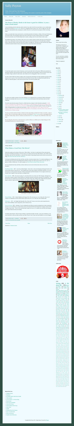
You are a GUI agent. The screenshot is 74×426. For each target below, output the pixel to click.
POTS (67, 362)
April (59, 115)
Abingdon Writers (65, 293)
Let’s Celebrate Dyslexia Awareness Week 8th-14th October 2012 (65, 204)
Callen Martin (62, 338)
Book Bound (58, 310)
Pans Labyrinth (8, 175)
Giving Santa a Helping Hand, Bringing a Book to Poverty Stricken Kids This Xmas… (62, 145)
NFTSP (57, 320)
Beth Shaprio (64, 334)
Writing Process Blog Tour (65, 380)
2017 (58, 84)
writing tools (58, 329)
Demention (8, 394)
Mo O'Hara (62, 358)
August (59, 102)
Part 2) (23, 156)
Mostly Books (8, 401)
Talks (67, 324)
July (59, 104)
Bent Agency (58, 334)
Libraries (61, 357)
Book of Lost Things (63, 337)
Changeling (61, 339)
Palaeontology (63, 322)
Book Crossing (37, 114)
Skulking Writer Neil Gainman (11, 410)
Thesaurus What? (65, 168)
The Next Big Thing (63, 376)
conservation (61, 382)
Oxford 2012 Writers (10, 404)
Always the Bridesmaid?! (64, 240)
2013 (63, 332)
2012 (58, 93)
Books (66, 291)
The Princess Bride (9, 168)
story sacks (57, 386)
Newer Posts (7, 223)
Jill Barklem (64, 353)
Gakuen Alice (63, 347)
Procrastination (64, 323)
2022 (58, 75)
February (60, 119)
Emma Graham (66, 314)
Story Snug (63, 375)
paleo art (61, 385)
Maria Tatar (57, 358)
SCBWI (65, 288)
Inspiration (60, 296)
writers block (65, 328)
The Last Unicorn (8, 205)
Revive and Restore (63, 368)
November (60, 97)
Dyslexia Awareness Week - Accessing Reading (65, 229)
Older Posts (50, 223)
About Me (11, 16)
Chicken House (60, 294)
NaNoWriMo (63, 320)
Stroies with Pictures (10, 413)
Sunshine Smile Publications (11, 414)
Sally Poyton (13, 5)
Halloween (61, 348)
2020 (58, 79)
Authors (67, 308)
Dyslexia (24, 16)
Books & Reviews (31, 16)
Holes (66, 349)
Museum (66, 318)
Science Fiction (64, 372)
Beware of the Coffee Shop (62, 309)
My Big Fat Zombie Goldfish (61, 319)
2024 (58, 71)
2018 (58, 82)
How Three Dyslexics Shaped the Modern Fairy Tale (64, 158)
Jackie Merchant (62, 352)
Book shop (65, 310)
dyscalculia (62, 327)
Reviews (57, 324)
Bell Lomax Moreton (64, 333)
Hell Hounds (62, 349)
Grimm (63, 303)
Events (59, 303)
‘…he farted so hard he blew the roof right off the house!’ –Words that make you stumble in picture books (62, 217)
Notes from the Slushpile (10, 402)
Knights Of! (57, 356)
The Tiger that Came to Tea (64, 377)
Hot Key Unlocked (61, 351)
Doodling (60, 314)
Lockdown (57, 300)
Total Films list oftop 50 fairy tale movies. (36, 162)
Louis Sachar (66, 357)
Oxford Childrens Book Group (11, 405)
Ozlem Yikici (8, 407)
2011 (58, 123)
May (59, 108)
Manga (62, 318)
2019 (58, 81)
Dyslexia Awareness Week (62, 299)
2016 (58, 86)
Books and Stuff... (11, 142)
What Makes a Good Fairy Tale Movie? (17, 148)
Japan (67, 352)
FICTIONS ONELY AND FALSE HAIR (13, 396)
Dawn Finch (63, 313)
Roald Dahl (62, 324)
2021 (58, 77)
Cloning (66, 342)
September (60, 100)
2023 (58, 73)
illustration (58, 293)
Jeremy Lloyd (58, 353)
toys (64, 386)
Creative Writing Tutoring (65, 343)
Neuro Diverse (63, 300)
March (59, 117)
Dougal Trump (60, 344)
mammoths (67, 295)
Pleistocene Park (58, 366)
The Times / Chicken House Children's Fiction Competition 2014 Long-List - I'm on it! (62, 181)
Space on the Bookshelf (10, 411)
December (60, 95)
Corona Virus (58, 343)
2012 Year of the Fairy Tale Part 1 (14, 156)
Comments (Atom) (13, 225)
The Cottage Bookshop (60, 325)
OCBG (65, 361)
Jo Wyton (61, 317)
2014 (58, 90)
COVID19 (57, 338)
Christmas (61, 342)
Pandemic (57, 363)
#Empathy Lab (67, 329)
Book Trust (32, 115)
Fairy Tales (17, 16)
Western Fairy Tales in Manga (65, 192)
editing (66, 327)
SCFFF (61, 371)
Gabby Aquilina (9, 398)
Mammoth (61, 291)
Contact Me (40, 16)
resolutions (66, 385)
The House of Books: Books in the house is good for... (63, 110)
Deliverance (7, 201)
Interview (66, 351)
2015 (58, 88)
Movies (13, 220)
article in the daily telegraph (25, 98)
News (15, 142)
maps (58, 385)
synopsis (61, 386)
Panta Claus (63, 363)
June (59, 106)
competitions (63, 308)
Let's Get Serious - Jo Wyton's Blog (12, 399)
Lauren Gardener (63, 356)
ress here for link (17, 28)
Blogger (47, 420)
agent (58, 381)
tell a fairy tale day (59, 328)
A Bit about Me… (62, 284)
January (59, 121)
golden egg (67, 298)
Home (5, 16)
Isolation (57, 352)
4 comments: (17, 140)
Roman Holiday (8, 197)
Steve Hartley (58, 375)
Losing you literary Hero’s (65, 252)
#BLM (62, 329)
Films (58, 315)
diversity (66, 382)
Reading (65, 296)
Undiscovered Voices (59, 298)
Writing (18, 142)
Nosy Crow (61, 361)
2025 (58, 70)
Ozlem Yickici (61, 362)
